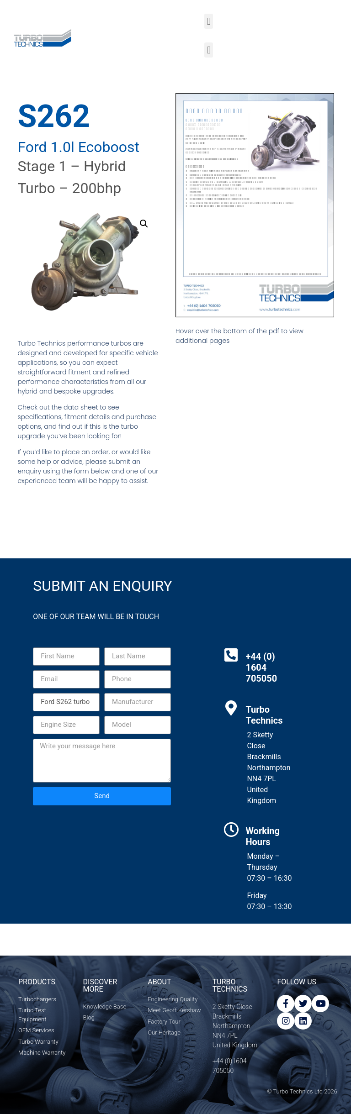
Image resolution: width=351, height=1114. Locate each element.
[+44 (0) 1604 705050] (231, 654)
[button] (208, 21)
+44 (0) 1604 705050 (261, 667)
